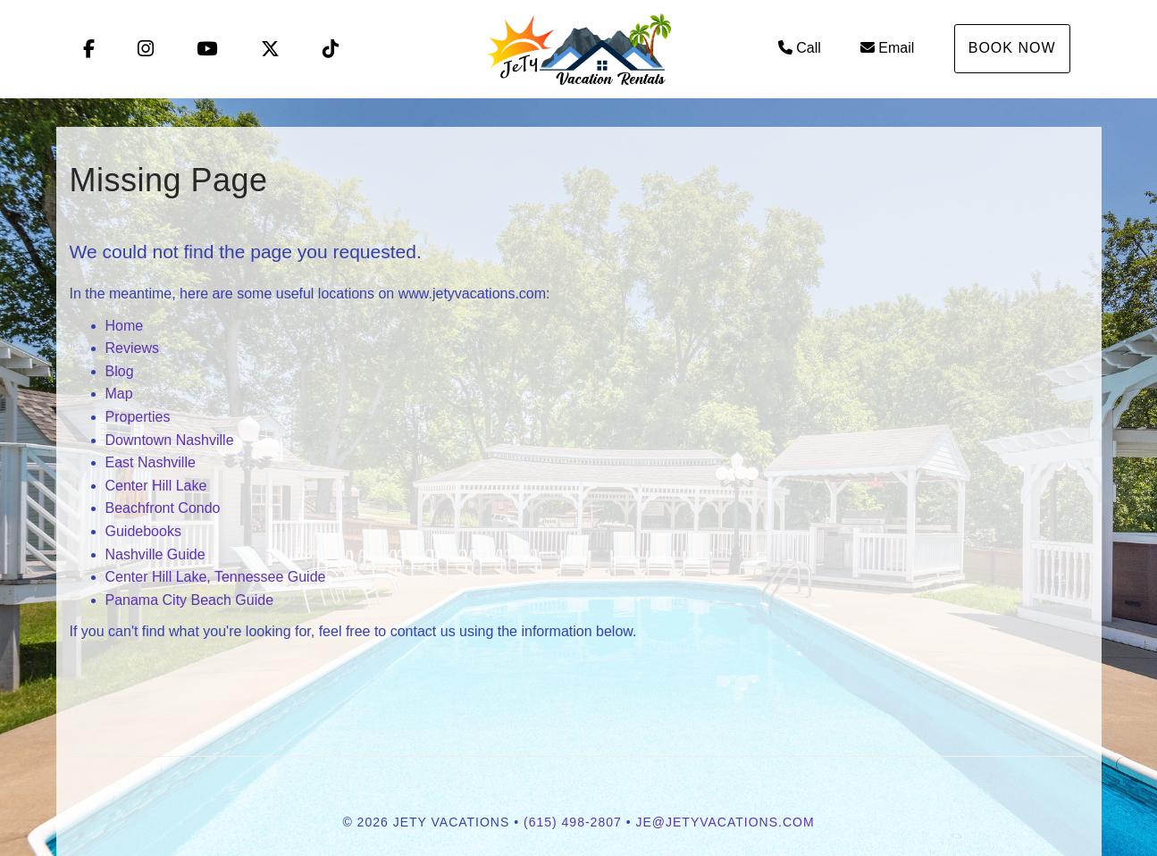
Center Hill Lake (156, 485)
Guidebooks (143, 531)
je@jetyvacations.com (724, 822)
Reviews (132, 348)
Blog (119, 371)
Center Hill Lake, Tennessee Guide (215, 576)
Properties (138, 416)
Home (124, 325)
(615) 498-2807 (573, 822)
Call (799, 47)
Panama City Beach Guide (189, 600)
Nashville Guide (155, 554)
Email (887, 47)
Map (119, 393)
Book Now (1012, 47)
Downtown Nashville (169, 440)
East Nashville (150, 462)
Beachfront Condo (163, 508)
